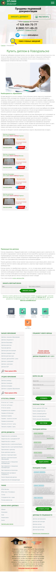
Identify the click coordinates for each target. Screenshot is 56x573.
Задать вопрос (44, 463)
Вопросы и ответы (22, 316)
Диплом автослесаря (39, 523)
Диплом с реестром (7, 364)
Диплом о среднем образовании (10, 388)
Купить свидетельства (39, 412)
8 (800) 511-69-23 (26, 28)
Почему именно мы (6, 500)
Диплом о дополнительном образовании (9, 458)
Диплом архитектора (39, 528)
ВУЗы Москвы (5, 489)
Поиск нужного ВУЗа (10, 371)
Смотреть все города (7, 524)
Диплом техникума (6, 383)
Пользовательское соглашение (28, 570)
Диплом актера (37, 526)
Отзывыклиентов (33, 316)
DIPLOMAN (26, 541)
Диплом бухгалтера (38, 531)
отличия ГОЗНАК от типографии (11, 316)
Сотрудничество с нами (8, 497)
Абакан (3, 509)
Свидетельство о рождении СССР (10, 439)
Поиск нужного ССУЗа (11, 393)
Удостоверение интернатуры (9, 470)
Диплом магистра (6, 345)
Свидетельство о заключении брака (11, 444)
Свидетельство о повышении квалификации (9, 462)
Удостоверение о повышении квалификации (9, 466)
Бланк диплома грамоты (8, 452)
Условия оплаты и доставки (45, 316)
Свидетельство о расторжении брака (12, 447)
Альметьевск (5, 517)
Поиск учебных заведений (29, 41)
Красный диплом (6, 348)
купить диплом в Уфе (18, 278)
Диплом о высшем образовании (10, 337)
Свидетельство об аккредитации (10, 480)
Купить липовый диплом (39, 415)
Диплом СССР (5, 367)
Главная (3, 45)
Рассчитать (44, 17)
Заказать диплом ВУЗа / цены (9, 359)
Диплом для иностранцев (8, 350)
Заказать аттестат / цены (8, 424)
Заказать (21, 147)
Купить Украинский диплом (9, 477)
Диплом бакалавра (6, 342)
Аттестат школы (6, 408)
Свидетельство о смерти (8, 441)
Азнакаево (4, 512)
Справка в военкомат (7, 421)
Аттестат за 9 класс (7, 405)
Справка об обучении (7, 413)
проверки (26, 21)
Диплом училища (6, 380)
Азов (2, 515)
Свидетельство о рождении (9, 436)
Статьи (3, 494)
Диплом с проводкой (7, 361)
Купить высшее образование (41, 420)
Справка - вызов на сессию (9, 418)
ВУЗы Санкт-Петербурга (8, 492)
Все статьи (43, 424)
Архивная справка (6, 416)
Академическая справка (8, 410)
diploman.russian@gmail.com (28, 300)
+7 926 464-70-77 (26, 25)
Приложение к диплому (8, 449)
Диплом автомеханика (39, 520)
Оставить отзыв (43, 510)
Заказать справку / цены (8, 426)
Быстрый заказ (21, 139)
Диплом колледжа (6, 386)
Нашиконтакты (28, 327)
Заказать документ (19, 17)
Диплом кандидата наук (8, 353)
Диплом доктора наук (7, 356)
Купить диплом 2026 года (40, 410)
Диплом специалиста (7, 340)
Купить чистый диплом (39, 418)
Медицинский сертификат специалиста (8, 473)
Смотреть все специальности (41, 535)
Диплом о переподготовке (8, 455)
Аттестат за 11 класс (7, 402)
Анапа (3, 520)
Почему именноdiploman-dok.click (44, 352)
